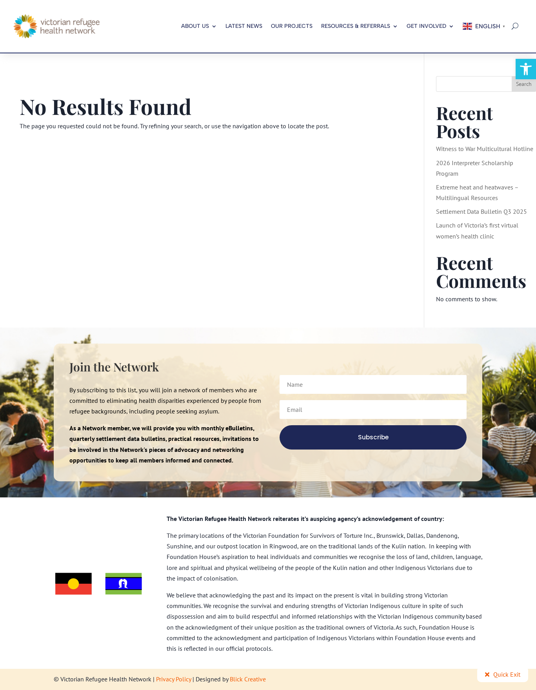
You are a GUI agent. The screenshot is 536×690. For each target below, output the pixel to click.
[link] (526, 69)
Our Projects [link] (292, 26)
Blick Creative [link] (248, 679)
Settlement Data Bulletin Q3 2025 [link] (481, 211)
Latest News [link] (243, 26)
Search (524, 83)
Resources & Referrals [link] (355, 26)
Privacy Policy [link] (173, 679)
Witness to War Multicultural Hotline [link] (484, 149)
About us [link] (195, 26)
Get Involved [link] (426, 26)
